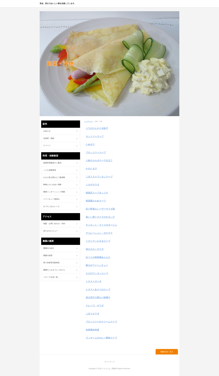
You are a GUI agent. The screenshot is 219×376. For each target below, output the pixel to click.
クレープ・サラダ (95, 305)
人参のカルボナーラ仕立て (99, 160)
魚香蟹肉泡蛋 (92, 330)
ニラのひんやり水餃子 (97, 128)
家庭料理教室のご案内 (52, 163)
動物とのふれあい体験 (52, 184)
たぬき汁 (90, 144)
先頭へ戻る (168, 352)
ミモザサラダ (92, 184)
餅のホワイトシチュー (97, 265)
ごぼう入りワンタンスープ (99, 176)
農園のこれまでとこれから (54, 270)
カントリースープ (95, 136)
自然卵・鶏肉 (48, 138)
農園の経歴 (47, 255)
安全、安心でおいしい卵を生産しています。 (58, 3)
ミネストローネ (93, 281)
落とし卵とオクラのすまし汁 (100, 217)
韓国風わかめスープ (96, 201)
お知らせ (47, 131)
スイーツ (47, 145)
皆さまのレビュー (50, 231)
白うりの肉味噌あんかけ (98, 257)
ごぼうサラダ (92, 313)
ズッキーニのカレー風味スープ (101, 338)
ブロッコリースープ (96, 152)
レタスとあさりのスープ (98, 289)
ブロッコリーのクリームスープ (101, 321)
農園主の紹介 (48, 248)
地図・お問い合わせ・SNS (54, 223)
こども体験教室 (49, 170)
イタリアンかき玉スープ (98, 241)
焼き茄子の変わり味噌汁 (98, 297)
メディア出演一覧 (50, 277)
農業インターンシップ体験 (54, 192)
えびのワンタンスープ (97, 273)
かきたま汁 (91, 168)
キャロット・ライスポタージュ (101, 225)
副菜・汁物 (60, 63)
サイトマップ (109, 362)
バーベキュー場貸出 (51, 199)
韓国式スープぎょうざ (97, 193)
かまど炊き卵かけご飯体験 (54, 177)
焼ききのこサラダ (95, 249)
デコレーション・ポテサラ (99, 233)
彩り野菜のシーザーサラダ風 (100, 209)
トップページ (88, 121)
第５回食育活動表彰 (51, 263)
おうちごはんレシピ (51, 206)
